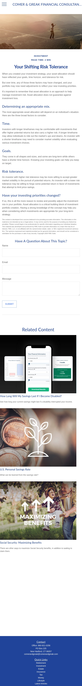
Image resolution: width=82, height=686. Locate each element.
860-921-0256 (44, 645)
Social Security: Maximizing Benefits (21, 542)
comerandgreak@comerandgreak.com (41, 654)
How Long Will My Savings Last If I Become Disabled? (31, 396)
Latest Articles (41, 683)
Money (41, 678)
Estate (41, 669)
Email (5, 262)
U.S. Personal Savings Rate (15, 469)
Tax (41, 675)
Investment (41, 666)
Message (6, 279)
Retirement (41, 663)
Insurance (41, 672)
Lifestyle (41, 681)
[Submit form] (9, 304)
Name (5, 245)
